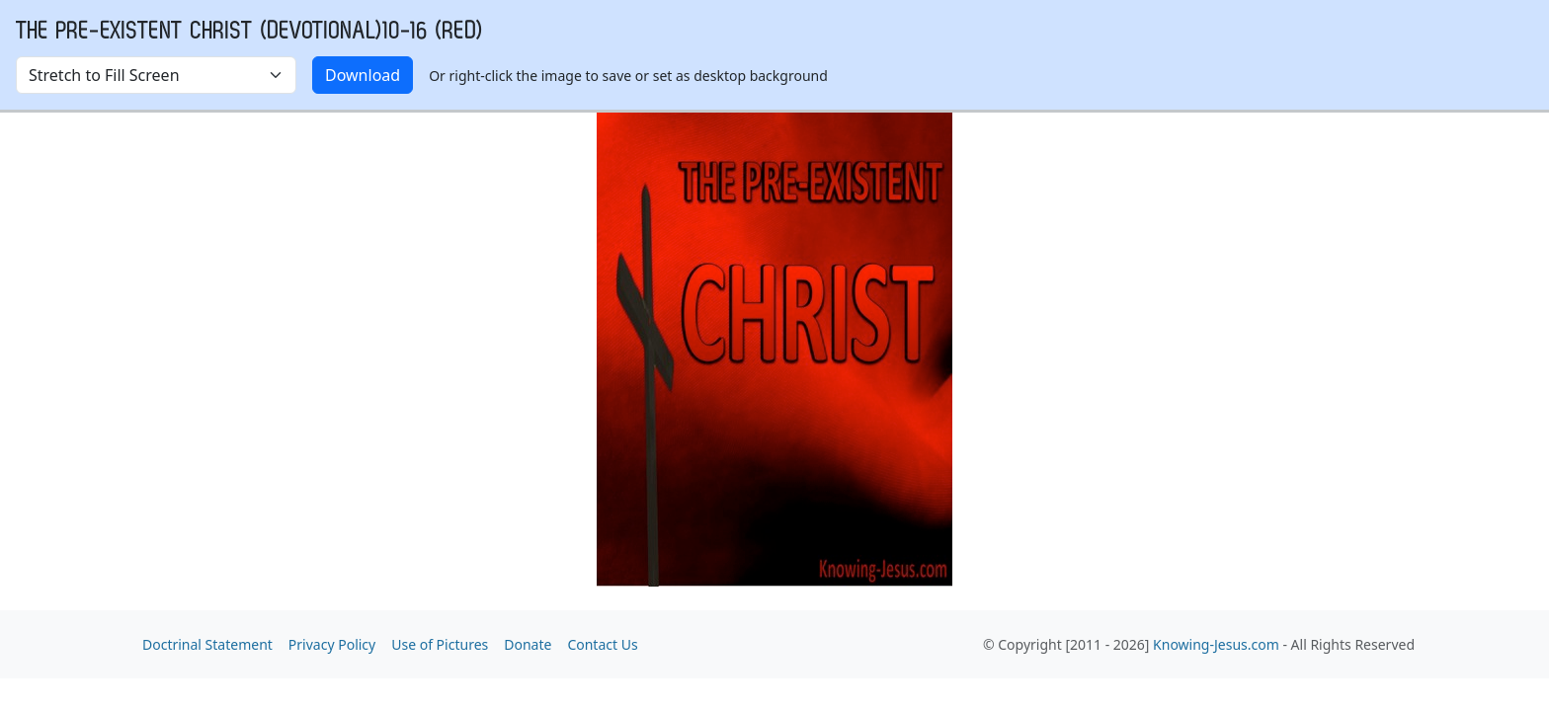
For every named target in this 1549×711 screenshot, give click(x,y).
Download (362, 75)
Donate (527, 644)
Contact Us (602, 644)
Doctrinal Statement (207, 644)
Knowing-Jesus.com (1216, 644)
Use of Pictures (439, 644)
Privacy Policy (331, 644)
